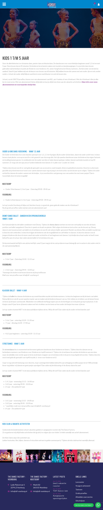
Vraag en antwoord (83, 486)
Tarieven (79, 489)
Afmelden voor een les (84, 497)
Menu (4, 4)
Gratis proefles (81, 493)
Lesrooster (80, 482)
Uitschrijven (80, 501)
